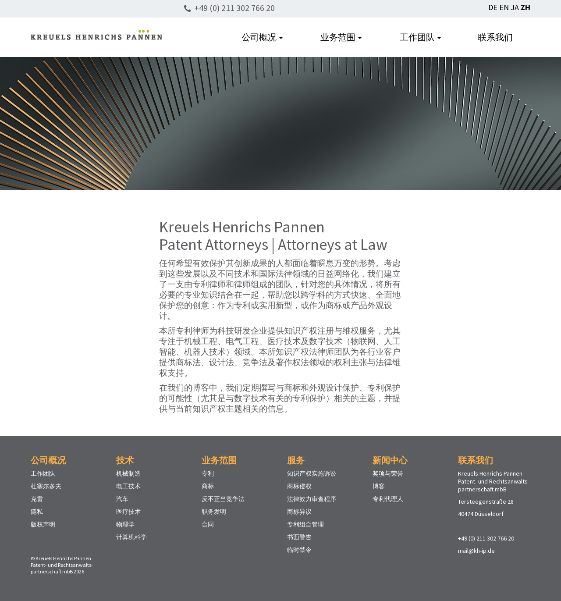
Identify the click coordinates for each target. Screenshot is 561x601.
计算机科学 (131, 537)
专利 (208, 473)
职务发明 (214, 512)
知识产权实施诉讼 (311, 473)
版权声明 (43, 524)
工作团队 (420, 37)
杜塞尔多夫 (46, 486)
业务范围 (341, 37)
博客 (379, 486)
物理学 (125, 524)
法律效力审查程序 (311, 499)
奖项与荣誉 (388, 473)
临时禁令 (299, 550)
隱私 (37, 512)
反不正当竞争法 (223, 499)
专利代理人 (388, 499)
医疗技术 (128, 512)
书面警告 (299, 537)
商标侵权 (299, 486)
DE (492, 7)
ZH (525, 7)
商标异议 (299, 512)
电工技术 (128, 486)
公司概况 (262, 37)
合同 (208, 524)
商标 (208, 486)
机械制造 (128, 473)
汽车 (122, 499)
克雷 (37, 499)
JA (515, 7)
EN (504, 7)
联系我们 (495, 37)
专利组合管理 (305, 524)
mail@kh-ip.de (476, 551)
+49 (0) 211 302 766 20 (234, 7)
